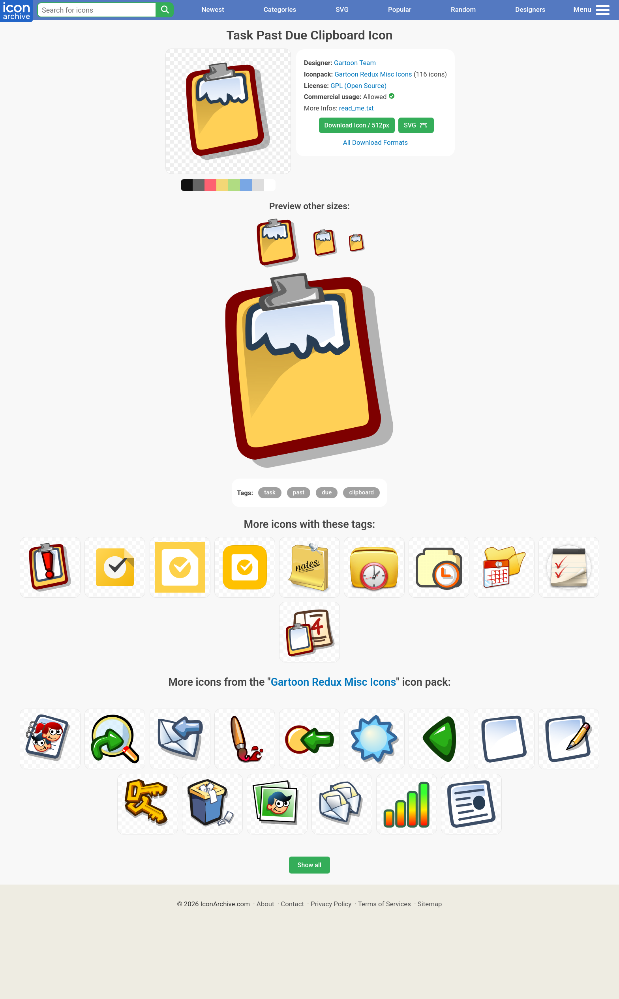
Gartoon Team (355, 63)
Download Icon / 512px (357, 125)
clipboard (361, 492)
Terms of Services (384, 904)
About (265, 904)
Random (463, 9)
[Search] (165, 9)
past (298, 492)
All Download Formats (375, 142)
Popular (399, 9)
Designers (530, 9)
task (270, 492)
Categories (280, 9)
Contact (292, 904)
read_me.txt (356, 108)
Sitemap (430, 904)
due (327, 492)
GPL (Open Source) (358, 86)
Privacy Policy (331, 904)
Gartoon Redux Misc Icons (373, 74)
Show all (309, 865)
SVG (342, 9)
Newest (212, 9)
